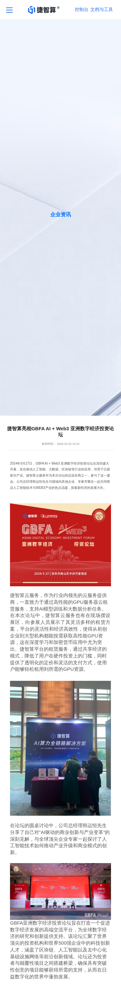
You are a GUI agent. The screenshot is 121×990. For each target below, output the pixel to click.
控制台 (81, 9)
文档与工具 (101, 9)
